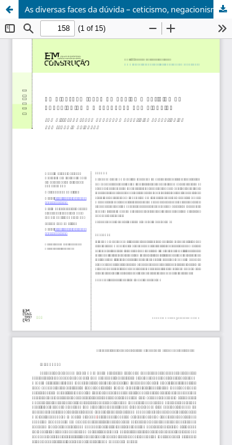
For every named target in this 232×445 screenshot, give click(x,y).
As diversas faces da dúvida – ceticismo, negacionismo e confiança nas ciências (128, 9)
